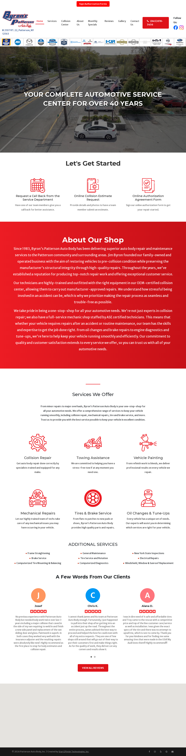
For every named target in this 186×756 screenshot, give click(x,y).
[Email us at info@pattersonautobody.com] (172, 751)
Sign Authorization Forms (93, 3)
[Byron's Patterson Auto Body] (18, 19)
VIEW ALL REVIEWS (93, 668)
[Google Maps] (166, 751)
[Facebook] (149, 751)
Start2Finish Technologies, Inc (74, 751)
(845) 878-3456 (155, 23)
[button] (91, 657)
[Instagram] (155, 751)
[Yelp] (161, 751)
